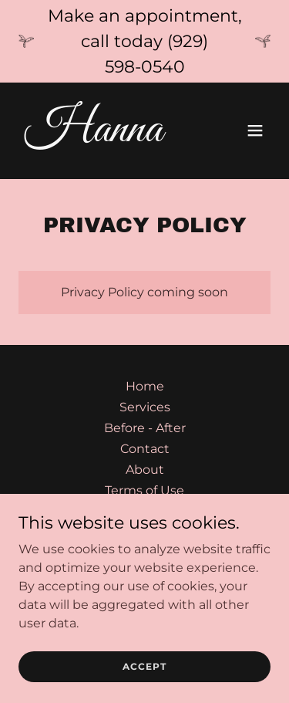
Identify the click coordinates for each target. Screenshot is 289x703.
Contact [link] (145, 448)
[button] (255, 130)
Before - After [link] (145, 428)
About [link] (145, 469)
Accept (144, 666)
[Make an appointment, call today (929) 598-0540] (144, 41)
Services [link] (144, 407)
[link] (107, 137)
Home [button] (145, 386)
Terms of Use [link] (144, 490)
